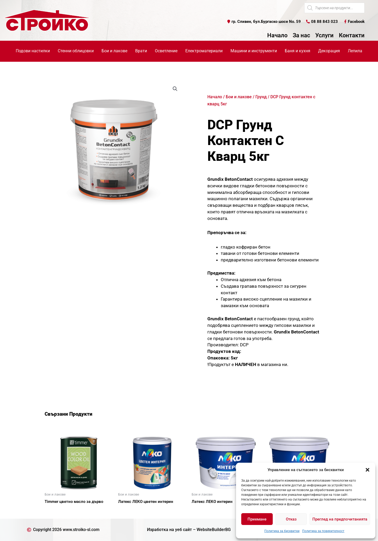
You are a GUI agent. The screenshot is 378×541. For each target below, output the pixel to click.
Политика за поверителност (323, 531)
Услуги (324, 35)
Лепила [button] (355, 50)
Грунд (261, 96)
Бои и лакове (239, 96)
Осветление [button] (166, 50)
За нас (301, 35)
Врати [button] (141, 50)
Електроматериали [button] (204, 50)
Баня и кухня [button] (297, 50)
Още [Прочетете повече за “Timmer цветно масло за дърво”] (55, 510)
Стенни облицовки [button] (76, 50)
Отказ (291, 519)
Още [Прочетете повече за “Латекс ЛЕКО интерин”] (202, 510)
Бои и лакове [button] (114, 50)
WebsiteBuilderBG (214, 529)
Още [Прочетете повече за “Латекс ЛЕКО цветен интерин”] (128, 510)
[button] (367, 469)
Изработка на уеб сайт (169, 529)
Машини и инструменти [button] (253, 50)
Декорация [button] (329, 50)
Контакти (352, 35)
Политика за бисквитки (282, 531)
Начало (277, 35)
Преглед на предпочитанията (339, 519)
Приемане (257, 519)
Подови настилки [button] (33, 50)
